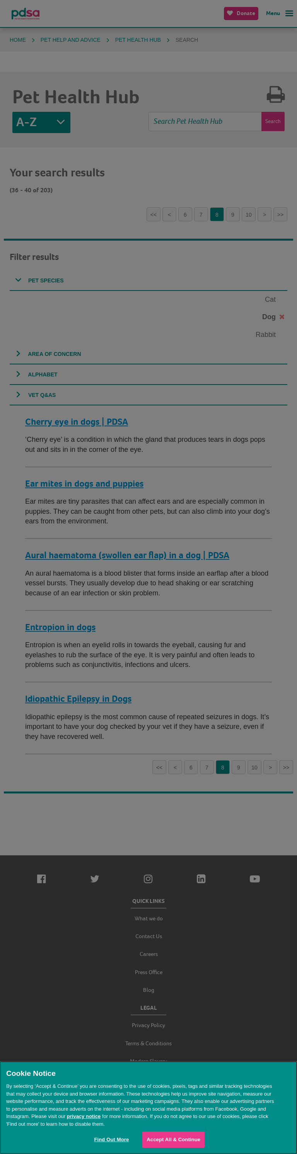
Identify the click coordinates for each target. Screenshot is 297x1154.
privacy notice (84, 1116)
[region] (148, 1107)
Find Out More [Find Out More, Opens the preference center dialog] (111, 1139)
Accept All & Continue (173, 1139)
